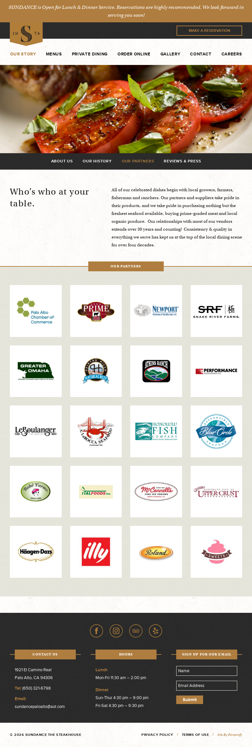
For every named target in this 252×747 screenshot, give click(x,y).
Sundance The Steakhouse (26, 34)
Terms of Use (195, 735)
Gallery (170, 54)
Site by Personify (229, 735)
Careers (231, 54)
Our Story (23, 54)
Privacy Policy (157, 735)
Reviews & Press (182, 161)
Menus (54, 54)
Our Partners (138, 161)
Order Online (134, 54)
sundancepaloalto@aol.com (40, 706)
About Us (62, 161)
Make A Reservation (209, 30)
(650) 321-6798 (36, 688)
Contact (201, 54)
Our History (97, 161)
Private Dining (90, 54)
